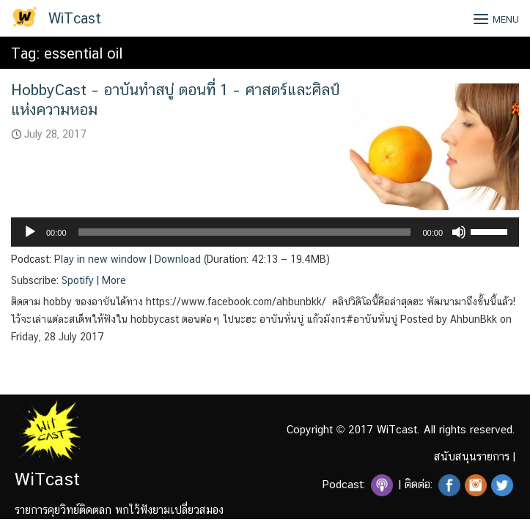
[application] (265, 232)
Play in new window (100, 259)
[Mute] (459, 232)
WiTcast (74, 18)
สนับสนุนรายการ (471, 456)
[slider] (244, 232)
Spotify (78, 280)
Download (178, 259)
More (114, 280)
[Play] (30, 232)
